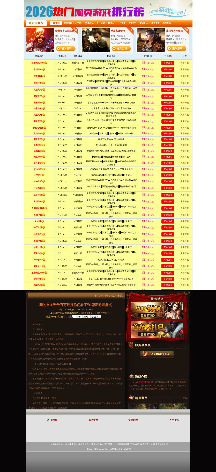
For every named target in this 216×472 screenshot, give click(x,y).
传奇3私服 (144, 382)
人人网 (81, 313)
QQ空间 (58, 313)
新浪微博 (66, 313)
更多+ (185, 398)
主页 (107, 296)
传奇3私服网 (117, 449)
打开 (16, 455)
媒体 (119, 296)
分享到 (51, 313)
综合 (113, 296)
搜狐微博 (74, 313)
